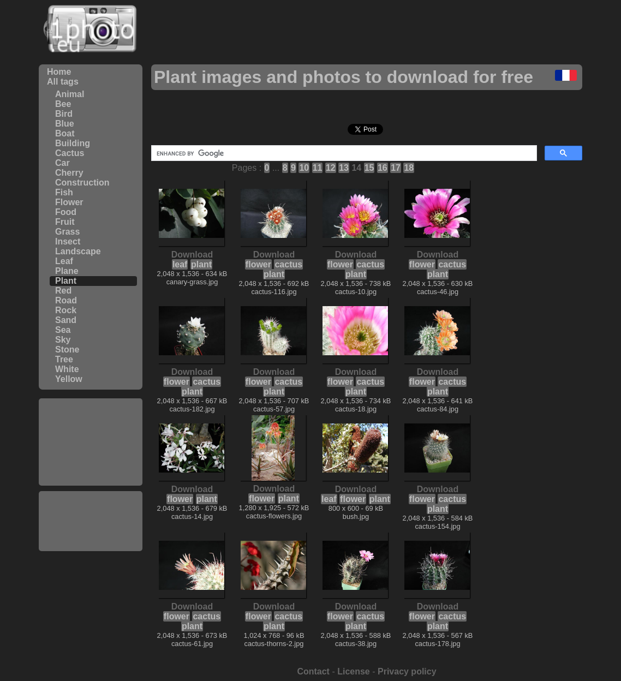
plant (201, 264)
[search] (343, 153)
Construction (82, 182)
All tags (63, 81)
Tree (64, 359)
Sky (62, 339)
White (67, 369)
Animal (69, 94)
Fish (64, 192)
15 (369, 167)
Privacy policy (407, 671)
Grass (67, 231)
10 (304, 167)
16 (382, 167)
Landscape (78, 251)
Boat (65, 133)
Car (62, 163)
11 (318, 167)
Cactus (69, 153)
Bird (64, 113)
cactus (288, 264)
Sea (62, 329)
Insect (67, 241)
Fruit (65, 221)
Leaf (64, 261)
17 (396, 167)
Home (59, 71)
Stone (67, 349)
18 (409, 167)
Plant (65, 280)
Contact (313, 671)
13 (344, 167)
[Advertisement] (90, 442)
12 (331, 167)
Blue (64, 123)
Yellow (68, 379)
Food (65, 212)
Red (63, 290)
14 (356, 167)
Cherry (69, 172)
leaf (180, 264)
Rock (65, 310)
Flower (69, 202)
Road (66, 300)
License (353, 671)
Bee (63, 104)
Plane (67, 271)
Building (72, 143)
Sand (65, 320)
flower (258, 264)
